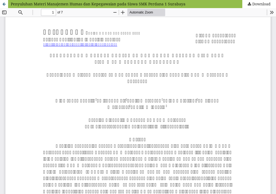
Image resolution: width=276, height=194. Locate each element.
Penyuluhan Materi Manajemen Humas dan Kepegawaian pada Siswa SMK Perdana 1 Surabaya (98, 3)
